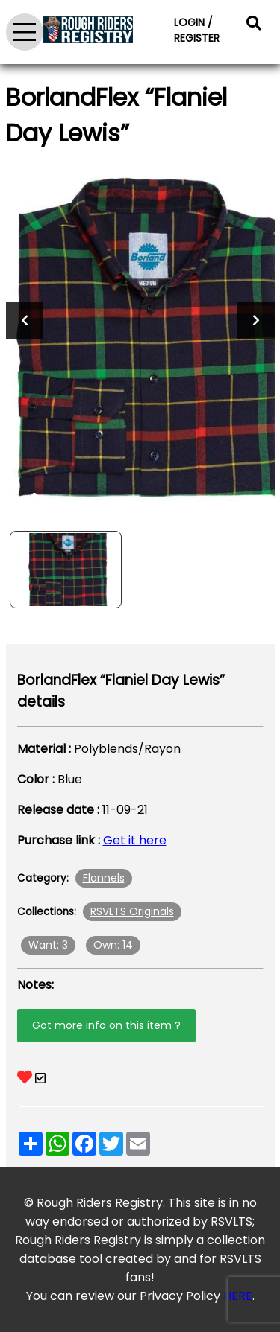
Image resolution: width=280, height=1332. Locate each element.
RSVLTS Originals (132, 911)
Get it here (135, 840)
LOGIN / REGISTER (197, 30)
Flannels (104, 877)
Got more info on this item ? (106, 1025)
